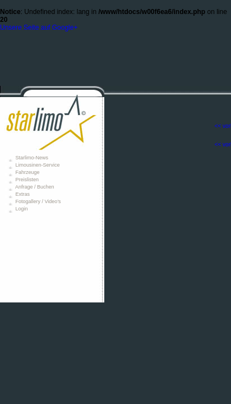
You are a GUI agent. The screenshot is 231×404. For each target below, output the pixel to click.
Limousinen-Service (37, 165)
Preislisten (26, 179)
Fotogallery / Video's (37, 201)
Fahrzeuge (27, 172)
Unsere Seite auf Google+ (38, 27)
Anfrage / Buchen (34, 187)
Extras (22, 194)
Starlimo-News (31, 157)
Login (21, 209)
